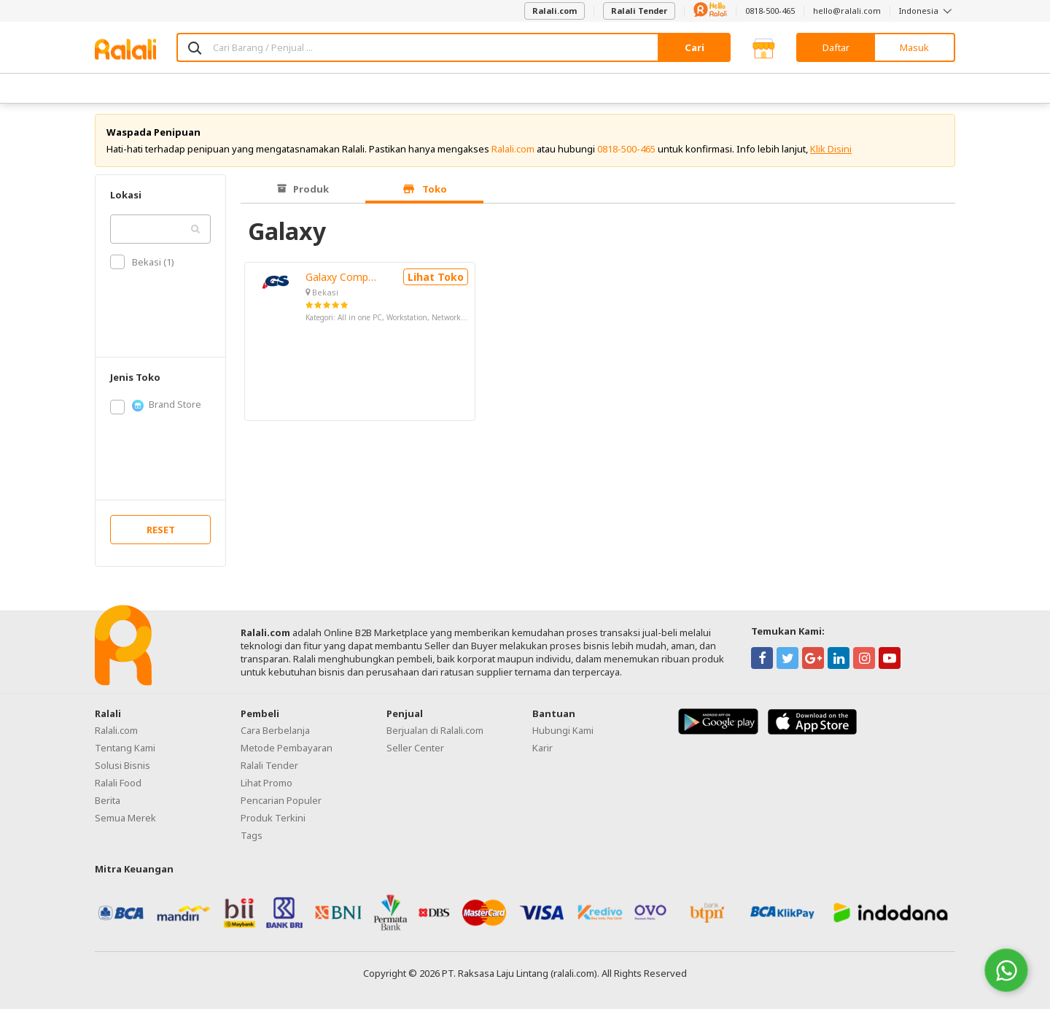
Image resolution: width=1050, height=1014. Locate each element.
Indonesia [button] (927, 10)
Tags (251, 839)
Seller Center (415, 752)
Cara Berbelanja (275, 734)
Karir (542, 752)
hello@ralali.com (847, 10)
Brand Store (155, 409)
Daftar (835, 47)
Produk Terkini (273, 822)
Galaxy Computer (342, 281)
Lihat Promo (266, 787)
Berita (107, 804)
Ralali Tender (639, 10)
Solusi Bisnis (122, 769)
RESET (161, 534)
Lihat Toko (436, 282)
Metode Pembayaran (286, 752)
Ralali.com (554, 10)
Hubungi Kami (563, 734)
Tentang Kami (125, 752)
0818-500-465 (770, 10)
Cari (694, 47)
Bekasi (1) (142, 267)
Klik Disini (831, 153)
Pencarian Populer (281, 804)
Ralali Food (118, 787)
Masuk (914, 47)
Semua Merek (125, 822)
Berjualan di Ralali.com (434, 734)
